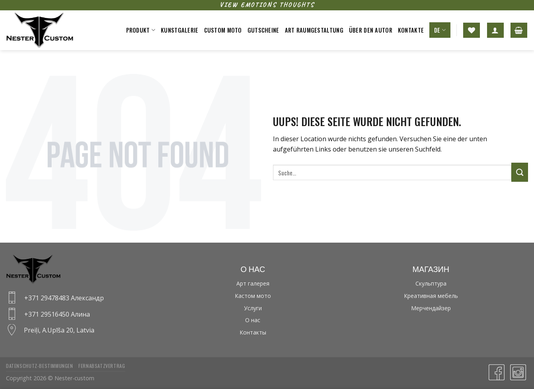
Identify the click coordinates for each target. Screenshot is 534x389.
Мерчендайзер (431, 308)
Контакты (253, 332)
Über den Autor (370, 30)
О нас (252, 320)
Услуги (253, 308)
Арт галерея (252, 283)
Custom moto (223, 30)
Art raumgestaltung (314, 30)
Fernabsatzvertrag (101, 366)
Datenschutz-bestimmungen (39, 366)
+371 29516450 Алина (57, 314)
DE (440, 30)
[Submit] (519, 172)
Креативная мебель (431, 296)
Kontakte (411, 30)
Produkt (141, 30)
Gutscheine (263, 30)
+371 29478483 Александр (64, 298)
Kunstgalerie (179, 30)
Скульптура (430, 283)
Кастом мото (253, 296)
